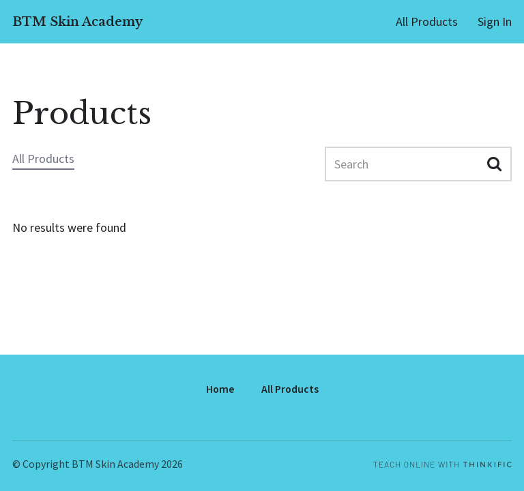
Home (220, 389)
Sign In (495, 21)
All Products (427, 21)
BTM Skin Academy (77, 22)
